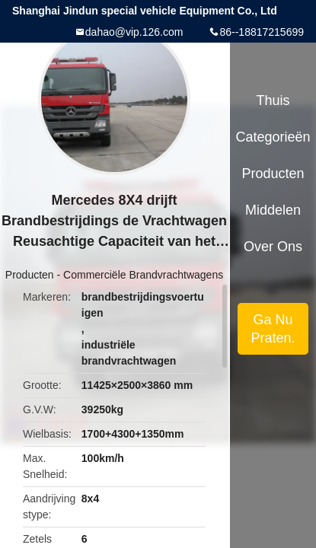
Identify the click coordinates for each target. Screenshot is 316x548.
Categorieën (272, 137)
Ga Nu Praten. (273, 329)
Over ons (273, 246)
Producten (29, 275)
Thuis (272, 100)
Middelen (273, 210)
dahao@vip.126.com (134, 32)
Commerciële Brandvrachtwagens (143, 275)
